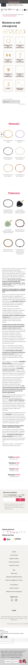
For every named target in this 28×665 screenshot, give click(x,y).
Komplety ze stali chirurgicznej (20, 61)
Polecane (14, 193)
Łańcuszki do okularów (19, 89)
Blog (14, 570)
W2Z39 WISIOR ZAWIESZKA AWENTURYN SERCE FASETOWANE (8, 231)
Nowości (14, 123)
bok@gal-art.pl (22, 618)
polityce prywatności (16, 657)
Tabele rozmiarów (14, 588)
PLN (19, 9)
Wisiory (8, 88)
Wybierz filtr (6, 101)
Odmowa (15, 661)
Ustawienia (8, 661)
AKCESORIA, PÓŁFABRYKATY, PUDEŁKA (15, 5)
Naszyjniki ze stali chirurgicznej (20, 46)
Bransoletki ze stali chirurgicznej (8, 46)
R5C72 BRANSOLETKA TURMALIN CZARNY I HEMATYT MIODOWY (8, 211)
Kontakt (14, 551)
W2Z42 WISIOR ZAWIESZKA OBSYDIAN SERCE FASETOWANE (20, 211)
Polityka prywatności (14, 562)
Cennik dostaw (14, 555)
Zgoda (21, 661)
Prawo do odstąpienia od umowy (14, 580)
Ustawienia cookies (14, 565)
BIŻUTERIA (3, 5)
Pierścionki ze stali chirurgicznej (8, 75)
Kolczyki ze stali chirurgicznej (8, 61)
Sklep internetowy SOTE (12, 623)
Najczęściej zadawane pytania (14, 576)
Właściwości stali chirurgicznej (14, 591)
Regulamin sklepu (14, 558)
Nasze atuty (14, 573)
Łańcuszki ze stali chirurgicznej (20, 75)
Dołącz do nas (14, 597)
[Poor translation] (5, 637)
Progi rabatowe (14, 584)
